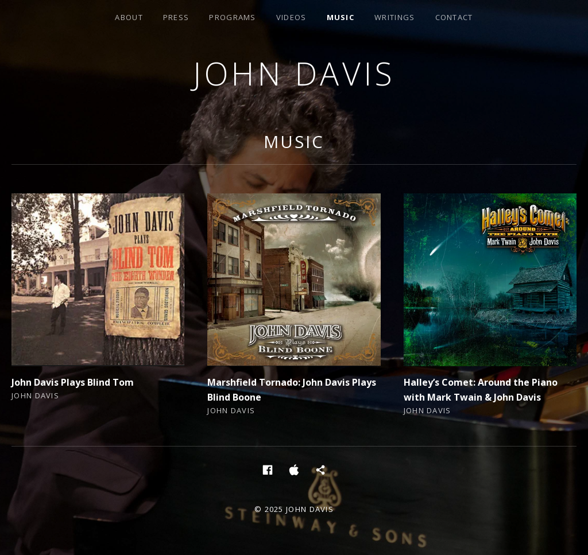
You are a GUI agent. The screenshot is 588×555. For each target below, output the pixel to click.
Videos (291, 17)
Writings (394, 17)
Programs (232, 17)
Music (341, 17)
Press (176, 17)
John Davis (294, 73)
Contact (454, 17)
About (129, 17)
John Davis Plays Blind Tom (72, 382)
